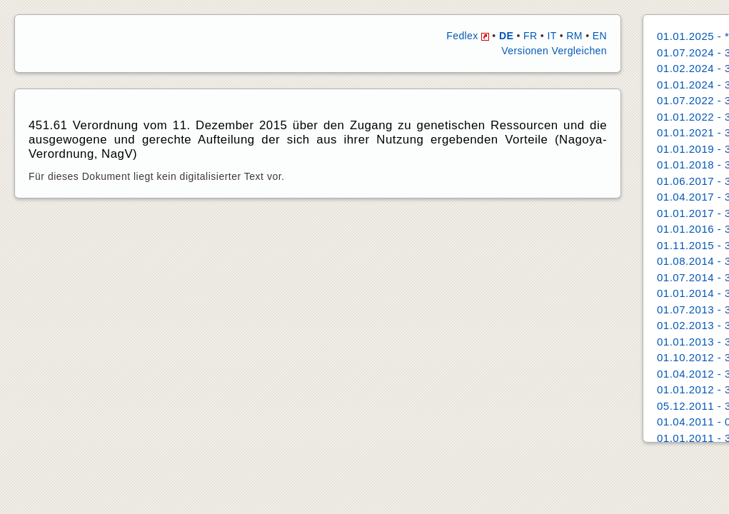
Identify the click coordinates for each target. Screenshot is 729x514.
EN (600, 35)
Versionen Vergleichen (554, 50)
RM (574, 35)
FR (530, 35)
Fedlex (467, 35)
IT (551, 35)
